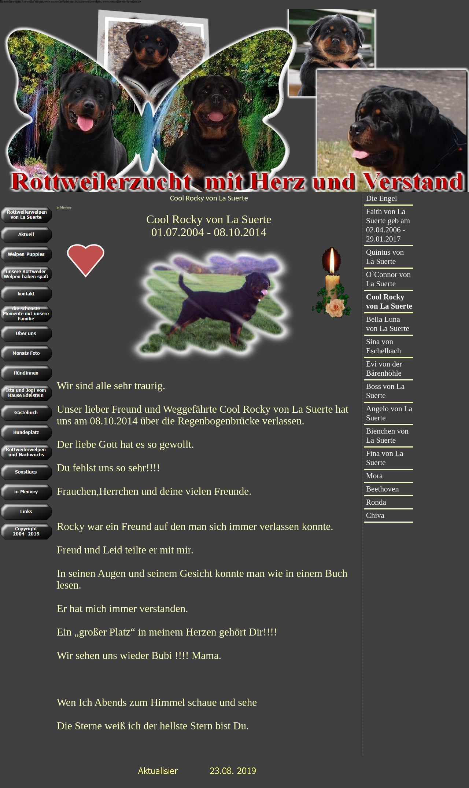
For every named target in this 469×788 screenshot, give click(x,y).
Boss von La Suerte (385, 391)
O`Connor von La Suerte (388, 279)
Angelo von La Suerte (389, 413)
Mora (374, 475)
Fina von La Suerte (384, 458)
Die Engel (381, 198)
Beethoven (382, 489)
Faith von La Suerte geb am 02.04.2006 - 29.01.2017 (388, 225)
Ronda (376, 502)
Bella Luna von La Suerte (387, 324)
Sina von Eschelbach (383, 346)
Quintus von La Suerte (385, 257)
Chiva (375, 515)
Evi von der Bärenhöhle (384, 369)
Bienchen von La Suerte (387, 436)
